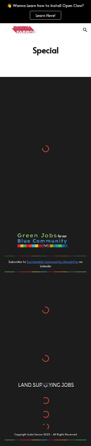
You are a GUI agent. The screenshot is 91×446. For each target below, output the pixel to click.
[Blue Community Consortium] (45, 186)
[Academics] (45, 87)
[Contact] (45, 216)
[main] (46, 50)
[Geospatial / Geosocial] (45, 102)
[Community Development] (45, 171)
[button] (6, 30)
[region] (45, 11)
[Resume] (45, 131)
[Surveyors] (45, 116)
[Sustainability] (45, 201)
